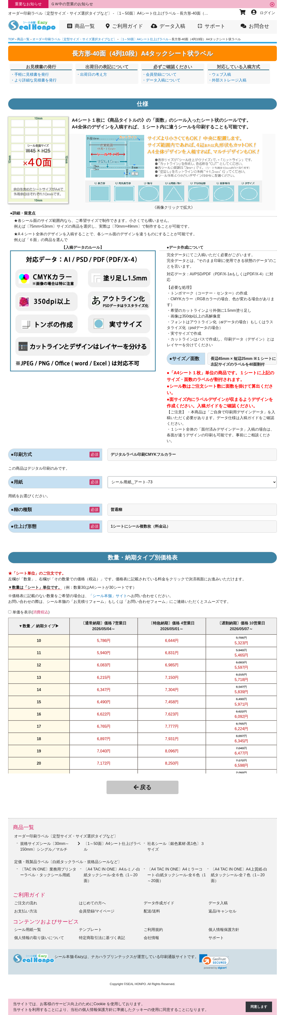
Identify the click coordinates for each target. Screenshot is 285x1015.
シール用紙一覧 (27, 927)
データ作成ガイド (159, 901)
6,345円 (241, 741)
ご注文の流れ (25, 901)
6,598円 (241, 765)
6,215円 (103, 677)
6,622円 (103, 714)
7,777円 (171, 726)
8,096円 (171, 751)
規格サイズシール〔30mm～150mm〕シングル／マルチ (44, 845)
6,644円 (171, 641)
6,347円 (103, 690)
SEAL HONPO (136, 981)
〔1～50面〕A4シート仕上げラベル (112, 845)
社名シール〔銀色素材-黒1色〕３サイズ (175, 845)
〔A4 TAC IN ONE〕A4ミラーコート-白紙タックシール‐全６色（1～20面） (176, 872)
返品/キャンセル (222, 909)
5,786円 (103, 641)
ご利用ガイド (29, 892)
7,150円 (171, 677)
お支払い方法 (25, 909)
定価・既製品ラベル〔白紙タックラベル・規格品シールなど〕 (68, 860)
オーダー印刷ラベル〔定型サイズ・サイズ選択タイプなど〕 (66, 835)
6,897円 (103, 739)
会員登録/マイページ (96, 909)
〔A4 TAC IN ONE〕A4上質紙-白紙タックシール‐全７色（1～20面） (239, 872)
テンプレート (90, 927)
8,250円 (171, 763)
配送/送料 (152, 909)
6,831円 (171, 653)
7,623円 (171, 714)
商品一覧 (23, 827)
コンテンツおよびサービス (46, 919)
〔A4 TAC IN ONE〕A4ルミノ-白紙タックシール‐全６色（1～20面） (112, 872)
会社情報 (151, 935)
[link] (214, 959)
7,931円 (171, 739)
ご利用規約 (153, 927)
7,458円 (171, 702)
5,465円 (241, 655)
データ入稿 (218, 901)
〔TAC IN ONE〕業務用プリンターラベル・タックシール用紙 (48, 870)
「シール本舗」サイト (108, 596)
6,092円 (241, 717)
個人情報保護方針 (223, 927)
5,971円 (241, 704)
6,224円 (241, 729)
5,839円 (241, 692)
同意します (257, 1007)
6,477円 (241, 753)
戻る (143, 787)
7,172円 (103, 763)
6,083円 (103, 665)
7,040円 (103, 751)
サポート (216, 935)
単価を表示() (31, 612)
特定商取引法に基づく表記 (102, 935)
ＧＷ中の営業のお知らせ (72, 4)
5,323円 (241, 643)
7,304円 (171, 690)
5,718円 (241, 680)
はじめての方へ (92, 901)
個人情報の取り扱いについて (39, 935)
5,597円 (241, 667)
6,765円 (103, 726)
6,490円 (103, 702)
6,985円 (171, 665)
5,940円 (103, 653)
